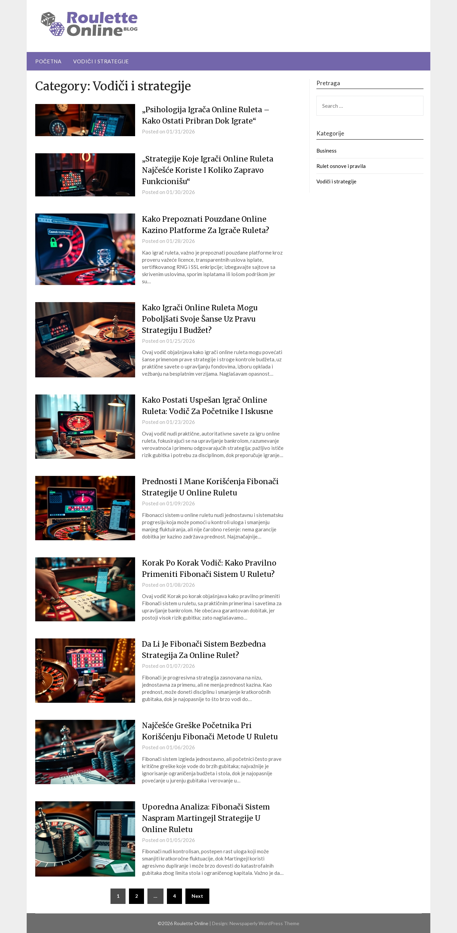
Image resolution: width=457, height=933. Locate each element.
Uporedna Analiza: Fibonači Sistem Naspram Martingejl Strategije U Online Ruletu (208, 818)
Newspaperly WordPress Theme (264, 923)
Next (197, 896)
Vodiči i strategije (101, 61)
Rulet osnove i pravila (341, 166)
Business (326, 150)
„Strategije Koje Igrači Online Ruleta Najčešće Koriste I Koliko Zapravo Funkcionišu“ (210, 170)
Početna (48, 61)
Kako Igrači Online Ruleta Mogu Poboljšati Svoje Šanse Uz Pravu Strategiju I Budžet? (202, 319)
